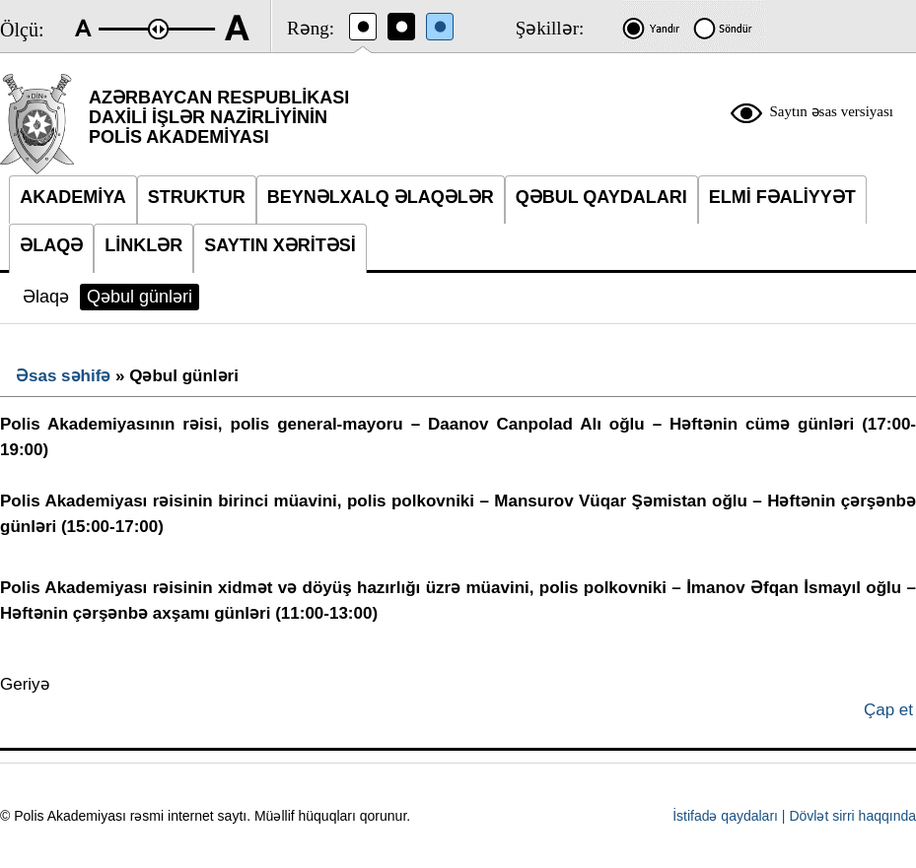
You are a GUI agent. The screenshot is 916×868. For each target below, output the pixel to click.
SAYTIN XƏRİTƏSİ (279, 245)
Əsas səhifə (63, 376)
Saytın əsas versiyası (832, 111)
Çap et (888, 710)
